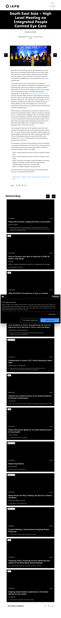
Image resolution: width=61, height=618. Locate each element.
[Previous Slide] (6, 55)
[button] (52, 2)
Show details (52, 314)
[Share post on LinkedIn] (23, 186)
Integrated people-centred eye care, (40, 177)
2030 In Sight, (16, 177)
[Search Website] (51, 6)
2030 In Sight (20, 138)
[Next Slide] (55, 55)
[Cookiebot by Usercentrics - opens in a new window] (53, 297)
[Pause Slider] (49, 606)
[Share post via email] (26, 186)
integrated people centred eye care (38, 93)
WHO (14, 179)
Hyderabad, (24, 177)
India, (28, 177)
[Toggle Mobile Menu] (54, 6)
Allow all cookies (49, 320)
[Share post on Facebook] (17, 186)
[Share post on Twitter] (20, 186)
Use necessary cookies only (30, 320)
